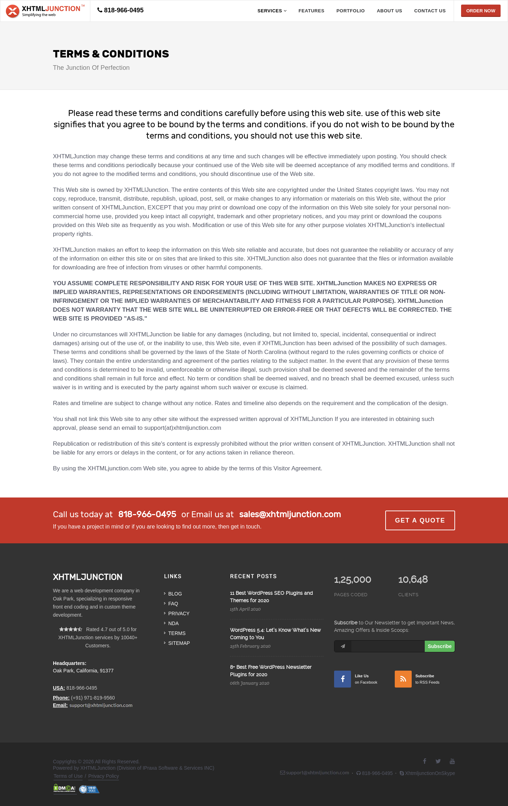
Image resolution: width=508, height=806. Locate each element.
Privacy (178, 613)
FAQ (173, 603)
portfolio (351, 10)
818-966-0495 (124, 10)
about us (389, 10)
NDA (173, 623)
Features (311, 10)
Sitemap (179, 643)
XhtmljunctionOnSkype (427, 773)
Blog (175, 594)
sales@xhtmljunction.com (290, 514)
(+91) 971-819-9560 (93, 698)
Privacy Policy (103, 776)
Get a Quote (420, 520)
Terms (177, 633)
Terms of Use (68, 776)
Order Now (480, 10)
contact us (430, 10)
